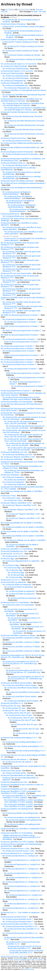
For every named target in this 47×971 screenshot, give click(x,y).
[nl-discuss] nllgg (7, 558)
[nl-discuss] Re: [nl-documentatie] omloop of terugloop (23, 26)
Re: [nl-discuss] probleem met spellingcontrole (20, 813)
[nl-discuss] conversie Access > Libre (15, 848)
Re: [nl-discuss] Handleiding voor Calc (17, 454)
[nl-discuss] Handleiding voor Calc (14, 452)
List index (42, 11)
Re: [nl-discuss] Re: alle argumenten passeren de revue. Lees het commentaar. (23, 422)
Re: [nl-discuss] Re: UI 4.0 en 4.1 (15, 556)
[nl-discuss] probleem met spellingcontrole (17, 809)
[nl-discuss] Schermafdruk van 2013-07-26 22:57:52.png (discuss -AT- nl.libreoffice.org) (22, 656)
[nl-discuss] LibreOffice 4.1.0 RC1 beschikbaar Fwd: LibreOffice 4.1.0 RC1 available (21, 792)
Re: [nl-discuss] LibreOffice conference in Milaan (21, 638)
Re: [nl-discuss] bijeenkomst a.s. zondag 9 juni (20, 856)
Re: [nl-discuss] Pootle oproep (14, 773)
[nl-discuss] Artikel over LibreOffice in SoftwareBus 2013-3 (23, 829)
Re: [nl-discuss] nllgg (11, 565)
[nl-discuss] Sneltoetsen (10, 475)
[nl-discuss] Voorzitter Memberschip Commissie (19, 112)
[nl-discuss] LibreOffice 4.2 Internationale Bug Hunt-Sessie (23, 90)
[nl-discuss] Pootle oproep (11, 771)
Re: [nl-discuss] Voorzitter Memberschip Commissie (22, 116)
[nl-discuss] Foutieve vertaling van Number (17, 39)
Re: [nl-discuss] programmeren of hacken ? (19, 319)
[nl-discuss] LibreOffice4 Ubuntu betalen (16, 683)
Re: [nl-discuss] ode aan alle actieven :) (18, 762)
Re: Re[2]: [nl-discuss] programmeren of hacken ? (20, 315)
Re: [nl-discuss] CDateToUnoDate (14, 66)
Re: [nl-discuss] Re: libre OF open (17, 713)
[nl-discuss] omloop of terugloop (13, 24)
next (2, 11)
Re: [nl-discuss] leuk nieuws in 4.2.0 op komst (18, 64)
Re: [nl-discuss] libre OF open (14, 708)
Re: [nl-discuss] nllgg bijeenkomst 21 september (21, 561)
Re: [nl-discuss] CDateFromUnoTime (17, 141)
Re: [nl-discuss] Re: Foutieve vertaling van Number (24, 46)
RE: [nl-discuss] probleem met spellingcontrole (22, 824)
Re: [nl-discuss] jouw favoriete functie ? (18, 919)
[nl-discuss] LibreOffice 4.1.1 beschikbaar (17, 549)
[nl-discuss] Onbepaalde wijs (12, 83)
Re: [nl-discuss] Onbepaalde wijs (13, 81)
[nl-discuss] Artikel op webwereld (13, 582)
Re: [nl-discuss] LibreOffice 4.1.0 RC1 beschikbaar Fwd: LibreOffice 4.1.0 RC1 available (24, 797)
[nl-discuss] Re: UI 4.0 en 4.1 (12, 554)
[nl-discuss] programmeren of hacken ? (16, 391)
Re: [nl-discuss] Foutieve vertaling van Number (21, 51)
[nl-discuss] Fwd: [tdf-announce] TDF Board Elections (21, 404)
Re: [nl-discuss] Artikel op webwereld (17, 585)
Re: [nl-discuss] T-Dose (12, 498)
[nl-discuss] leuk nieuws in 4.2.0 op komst (17, 71)
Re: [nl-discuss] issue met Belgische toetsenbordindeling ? (23, 183)
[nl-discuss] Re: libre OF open (14, 710)
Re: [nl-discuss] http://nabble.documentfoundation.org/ (22, 143)
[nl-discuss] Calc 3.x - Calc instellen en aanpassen (20, 912)
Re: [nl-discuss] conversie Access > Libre (18, 851)
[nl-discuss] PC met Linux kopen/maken (16, 273)
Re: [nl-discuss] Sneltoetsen (11, 459)
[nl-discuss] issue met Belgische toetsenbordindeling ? (22, 188)
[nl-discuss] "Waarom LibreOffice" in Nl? (16, 503)
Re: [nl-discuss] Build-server (13, 216)
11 (19, 10)
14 (29, 10)
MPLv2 (21, 963)
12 (23, 10)
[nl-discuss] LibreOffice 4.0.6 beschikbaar (17, 402)
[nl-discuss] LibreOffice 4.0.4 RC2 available (17, 842)
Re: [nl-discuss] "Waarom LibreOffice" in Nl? (18, 457)
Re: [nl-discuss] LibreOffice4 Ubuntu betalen (20, 685)
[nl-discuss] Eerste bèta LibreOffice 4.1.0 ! (17, 924)
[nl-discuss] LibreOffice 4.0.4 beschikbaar (17, 833)
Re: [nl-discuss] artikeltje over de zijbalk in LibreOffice (21, 491)
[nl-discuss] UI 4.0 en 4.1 (10, 580)
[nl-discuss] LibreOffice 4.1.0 (12, 703)
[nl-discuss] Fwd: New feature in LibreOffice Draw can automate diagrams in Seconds (21, 100)
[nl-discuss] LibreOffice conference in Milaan (18, 635)
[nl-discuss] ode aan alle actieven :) (14, 759)
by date (34, 11)
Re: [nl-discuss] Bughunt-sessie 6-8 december (20, 154)
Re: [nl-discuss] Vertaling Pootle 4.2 (16, 165)
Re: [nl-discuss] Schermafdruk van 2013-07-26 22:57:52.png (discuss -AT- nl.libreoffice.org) (21, 662)
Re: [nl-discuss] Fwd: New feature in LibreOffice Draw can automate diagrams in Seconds (23, 104)
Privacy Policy (5, 956)
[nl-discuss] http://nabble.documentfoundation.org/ (20, 147)
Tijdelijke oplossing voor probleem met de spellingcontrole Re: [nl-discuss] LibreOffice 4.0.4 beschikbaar (21, 837)
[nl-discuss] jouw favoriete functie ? (14, 917)
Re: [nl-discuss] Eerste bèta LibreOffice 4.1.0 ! (20, 926)
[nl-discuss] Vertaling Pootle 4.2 (13, 163)
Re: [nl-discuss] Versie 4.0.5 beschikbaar (18, 605)
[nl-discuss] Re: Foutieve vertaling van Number (21, 42)
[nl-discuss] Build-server (10, 214)
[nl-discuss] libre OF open (11, 706)
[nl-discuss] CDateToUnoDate (12, 73)
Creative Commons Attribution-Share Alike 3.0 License (25, 959)
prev (41, 10)
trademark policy (29, 969)
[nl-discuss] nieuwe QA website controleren (17, 181)
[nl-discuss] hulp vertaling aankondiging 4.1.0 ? (19, 738)
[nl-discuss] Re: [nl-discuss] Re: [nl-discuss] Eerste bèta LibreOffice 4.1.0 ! (24, 947)
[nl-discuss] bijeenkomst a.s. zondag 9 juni (17, 853)
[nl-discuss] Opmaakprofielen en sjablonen (17, 775)
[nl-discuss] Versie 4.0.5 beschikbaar (15, 602)
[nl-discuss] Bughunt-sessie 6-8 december (17, 152)
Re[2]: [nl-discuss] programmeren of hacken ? (22, 342)
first (37, 10)
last (6, 11)
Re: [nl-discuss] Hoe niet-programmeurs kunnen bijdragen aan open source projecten (21, 398)
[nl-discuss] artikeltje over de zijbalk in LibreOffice (20, 531)
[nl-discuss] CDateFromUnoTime (13, 138)
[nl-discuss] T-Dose (8, 496)
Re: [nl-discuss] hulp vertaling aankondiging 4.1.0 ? (22, 742)
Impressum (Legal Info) (18, 956)
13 (26, 10)
